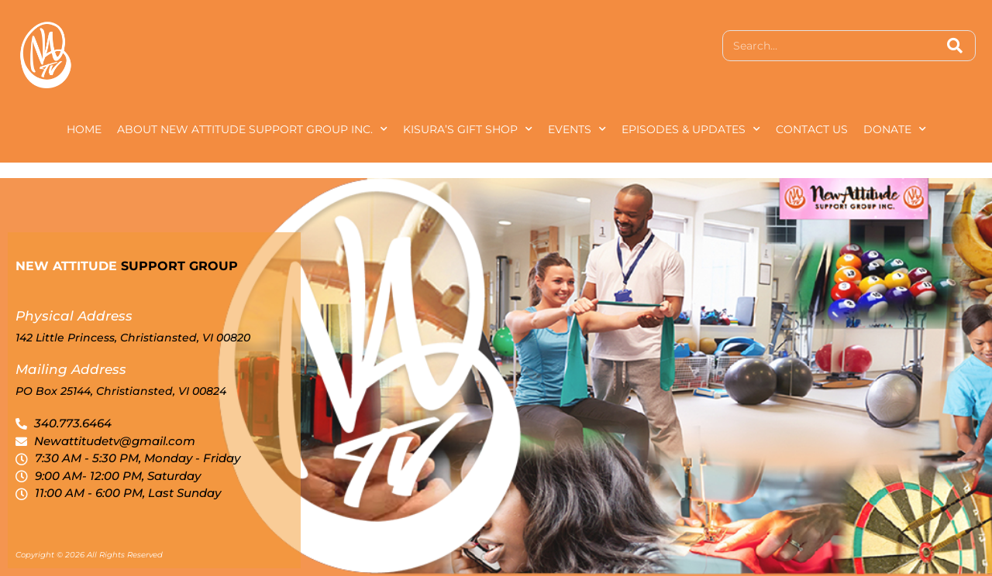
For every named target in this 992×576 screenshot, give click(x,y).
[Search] (955, 45)
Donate (894, 129)
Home (84, 129)
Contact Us (812, 129)
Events (577, 129)
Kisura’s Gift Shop (467, 129)
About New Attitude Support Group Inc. (252, 129)
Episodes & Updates (691, 129)
